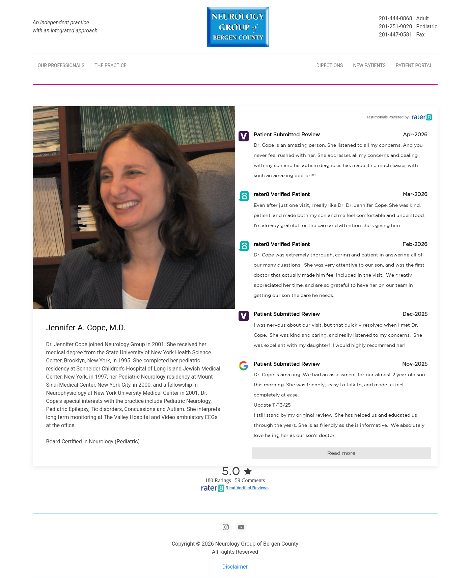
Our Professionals (61, 65)
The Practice (110, 65)
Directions (329, 65)
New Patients (369, 65)
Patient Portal (414, 65)
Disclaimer (235, 566)
